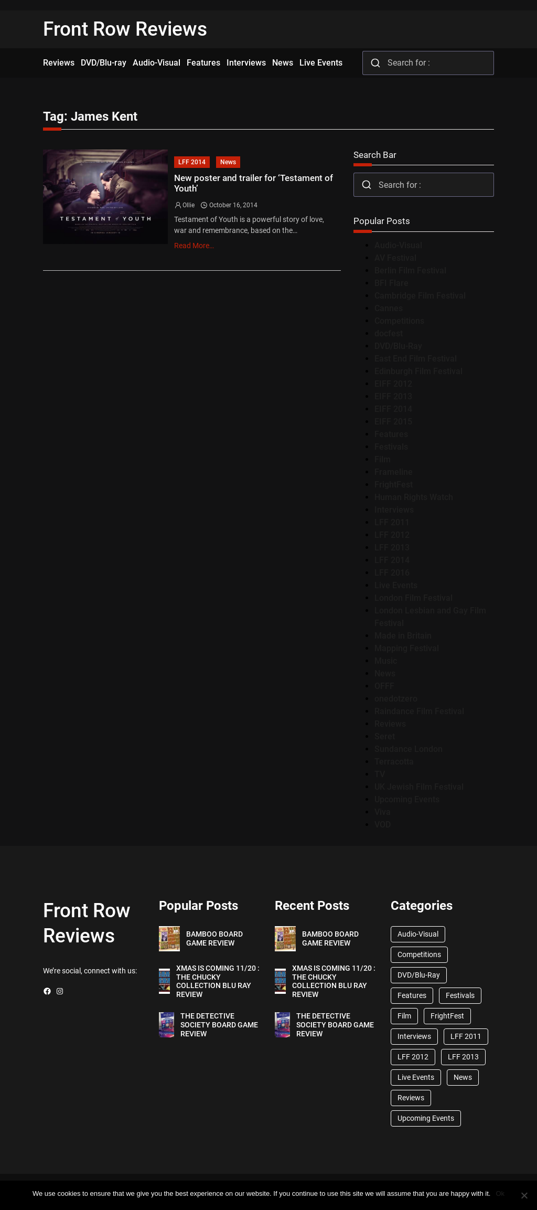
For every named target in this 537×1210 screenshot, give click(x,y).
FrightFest (393, 485)
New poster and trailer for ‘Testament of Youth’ (253, 183)
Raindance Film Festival (419, 711)
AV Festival (395, 258)
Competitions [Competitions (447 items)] (419, 954)
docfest (388, 333)
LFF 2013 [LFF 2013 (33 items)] (463, 1057)
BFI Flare (391, 283)
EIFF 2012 (393, 384)
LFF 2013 (392, 548)
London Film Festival (413, 598)
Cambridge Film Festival (420, 296)
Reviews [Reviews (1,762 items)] (411, 1098)
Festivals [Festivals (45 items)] (460, 995)
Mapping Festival (406, 648)
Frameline (393, 472)
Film (382, 459)
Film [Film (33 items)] (404, 1016)
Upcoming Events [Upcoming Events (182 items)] (426, 1118)
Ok (500, 1193)
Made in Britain (403, 636)
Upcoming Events (406, 799)
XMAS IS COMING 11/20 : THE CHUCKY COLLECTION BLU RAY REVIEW (218, 981)
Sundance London (408, 749)
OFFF (384, 686)
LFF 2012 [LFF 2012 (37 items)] (413, 1057)
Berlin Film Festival (410, 270)
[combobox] (428, 63)
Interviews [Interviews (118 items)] (414, 1036)
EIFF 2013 (393, 396)
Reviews (390, 724)
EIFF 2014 (393, 409)
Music (385, 661)
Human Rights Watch (413, 497)
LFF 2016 (392, 573)
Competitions (399, 321)
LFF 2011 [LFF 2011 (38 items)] (465, 1036)
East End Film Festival (415, 359)
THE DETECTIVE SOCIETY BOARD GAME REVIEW (219, 1025)
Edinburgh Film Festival (418, 371)
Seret (384, 736)
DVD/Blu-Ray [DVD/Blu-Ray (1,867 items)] (419, 975)
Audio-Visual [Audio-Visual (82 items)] (418, 934)
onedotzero (395, 699)
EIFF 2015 (393, 422)
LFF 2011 (392, 522)
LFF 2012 (392, 535)
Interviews (394, 510)
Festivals (391, 447)
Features (391, 434)
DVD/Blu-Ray (398, 346)
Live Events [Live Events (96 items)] (416, 1077)
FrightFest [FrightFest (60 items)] (447, 1016)
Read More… (194, 245)
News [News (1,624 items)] (463, 1077)
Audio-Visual (398, 245)
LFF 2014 (192, 162)
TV (379, 774)
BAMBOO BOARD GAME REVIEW (214, 938)
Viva (382, 812)
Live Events (395, 585)
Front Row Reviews (125, 29)
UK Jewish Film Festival (419, 787)
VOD (382, 825)
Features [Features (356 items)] (412, 995)
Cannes (388, 308)
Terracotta (394, 762)
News (228, 162)
